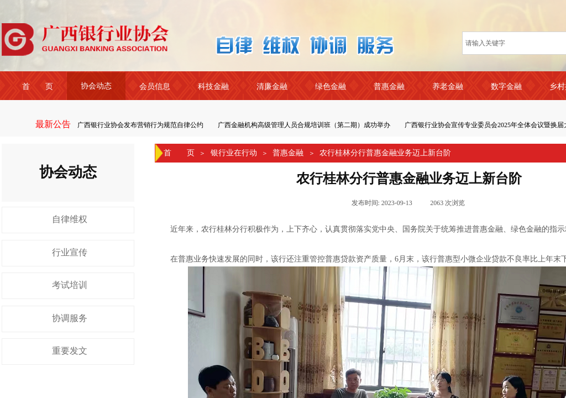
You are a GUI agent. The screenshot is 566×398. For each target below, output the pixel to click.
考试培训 (69, 285)
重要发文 (69, 350)
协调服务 (69, 318)
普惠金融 (287, 153)
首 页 (179, 153)
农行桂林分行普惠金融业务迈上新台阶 (385, 153)
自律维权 (69, 219)
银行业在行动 (234, 153)
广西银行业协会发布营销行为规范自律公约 (141, 125)
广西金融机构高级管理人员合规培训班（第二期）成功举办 (304, 125)
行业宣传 (69, 252)
